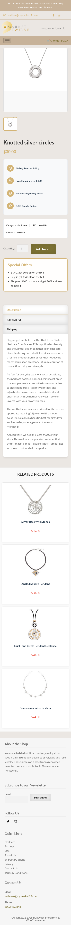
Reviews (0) (14, 319)
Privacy (9, 863)
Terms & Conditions (16, 872)
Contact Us (11, 868)
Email (9, 793)
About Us (10, 855)
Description (14, 309)
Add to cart (43, 249)
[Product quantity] (22, 248)
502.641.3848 (13, 906)
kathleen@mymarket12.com (21, 896)
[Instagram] (59, 15)
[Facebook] (53, 15)
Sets (7, 850)
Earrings (9, 846)
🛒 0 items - (57, 40)
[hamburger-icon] (7, 40)
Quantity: (9, 248)
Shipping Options (15, 859)
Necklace (10, 841)
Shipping (12, 329)
